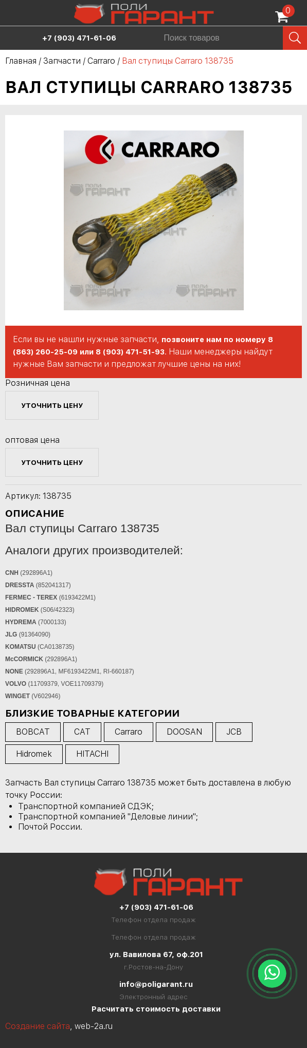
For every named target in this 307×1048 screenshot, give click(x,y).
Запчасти (62, 61)
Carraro (101, 61)
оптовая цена (32, 440)
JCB (234, 732)
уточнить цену (52, 405)
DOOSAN (184, 732)
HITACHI (92, 754)
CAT (82, 732)
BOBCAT (33, 732)
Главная (21, 61)
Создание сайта (37, 1026)
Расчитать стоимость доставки (156, 1009)
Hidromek (34, 754)
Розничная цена (37, 383)
